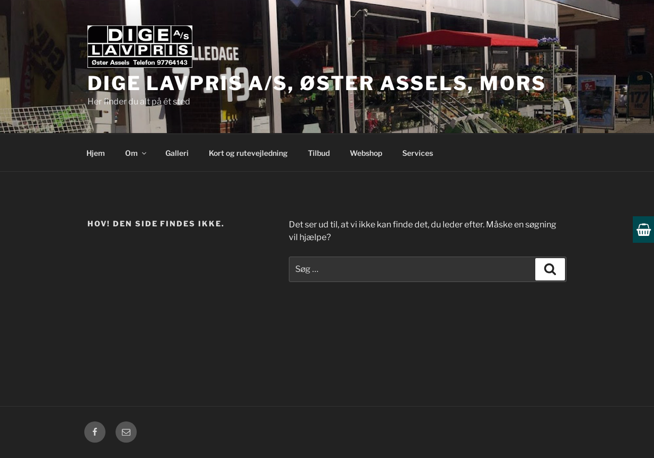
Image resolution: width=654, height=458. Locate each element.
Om (136, 152)
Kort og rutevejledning (248, 152)
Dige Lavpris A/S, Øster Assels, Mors (316, 83)
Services (417, 152)
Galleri (177, 152)
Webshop (366, 152)
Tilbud (319, 152)
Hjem (95, 152)
